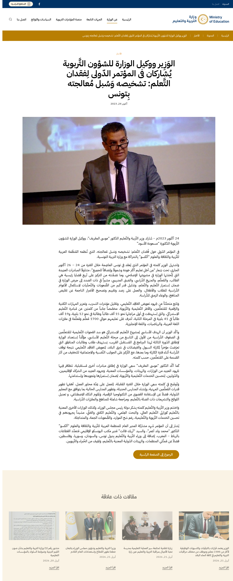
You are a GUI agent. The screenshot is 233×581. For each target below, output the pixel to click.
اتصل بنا (213, 4)
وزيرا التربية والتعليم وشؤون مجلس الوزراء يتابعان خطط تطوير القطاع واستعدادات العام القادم (88, 550)
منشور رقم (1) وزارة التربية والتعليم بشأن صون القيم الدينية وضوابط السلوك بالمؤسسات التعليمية (33, 551)
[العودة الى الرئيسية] (198, 19)
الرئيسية (124, 19)
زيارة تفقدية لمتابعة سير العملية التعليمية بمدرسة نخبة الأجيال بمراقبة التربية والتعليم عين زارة (145, 550)
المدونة (223, 4)
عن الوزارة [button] (109, 19)
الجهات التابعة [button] (92, 19)
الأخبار (116, 53)
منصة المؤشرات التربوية (66, 19)
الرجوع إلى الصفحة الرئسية (153, 454)
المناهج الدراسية (18, 4)
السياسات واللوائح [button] (39, 19)
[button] (8, 19)
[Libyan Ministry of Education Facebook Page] (37, 4)
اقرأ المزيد (221, 567)
